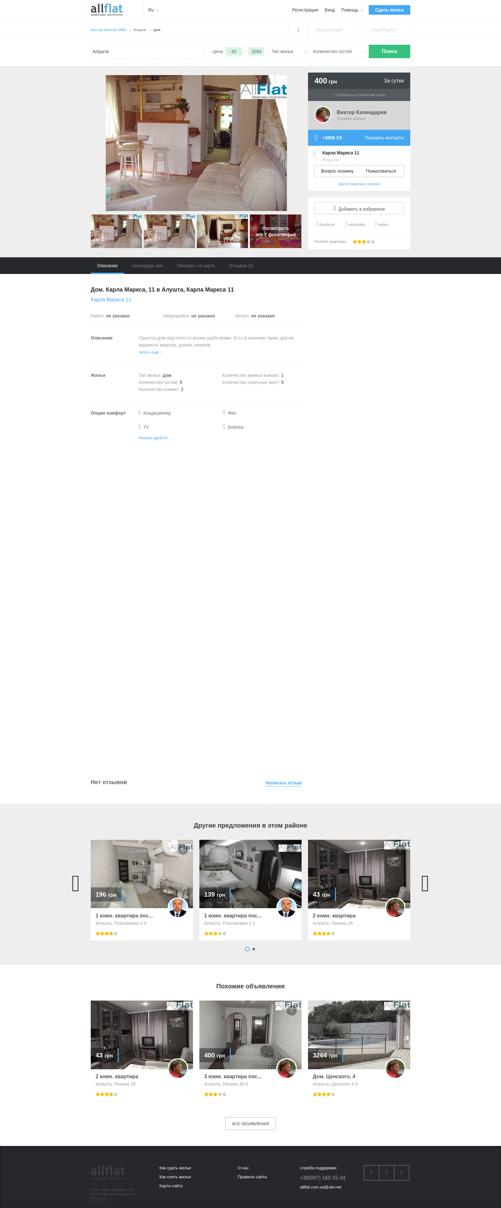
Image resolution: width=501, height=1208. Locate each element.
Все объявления (250, 1124)
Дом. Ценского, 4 (334, 1076)
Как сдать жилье (175, 1167)
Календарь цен (147, 265)
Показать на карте (196, 265)
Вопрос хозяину (337, 171)
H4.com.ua (98, 1198)
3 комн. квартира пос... (232, 1076)
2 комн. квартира (334, 915)
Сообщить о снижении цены (359, 95)
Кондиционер (155, 413)
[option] (142, 890)
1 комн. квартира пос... (124, 915)
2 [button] (253, 949)
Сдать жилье (389, 9)
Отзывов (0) (241, 265)
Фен (229, 413)
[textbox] (150, 51)
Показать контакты (384, 137)
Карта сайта (170, 1185)
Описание (107, 265)
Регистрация (305, 9)
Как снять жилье (175, 1176)
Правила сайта (252, 1176)
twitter (381, 223)
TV (144, 427)
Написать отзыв (284, 782)
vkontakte (355, 223)
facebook (325, 223)
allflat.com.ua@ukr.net (320, 1187)
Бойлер (233, 427)
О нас (243, 1167)
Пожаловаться (381, 171)
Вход (330, 9)
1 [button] (247, 949)
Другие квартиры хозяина (359, 184)
